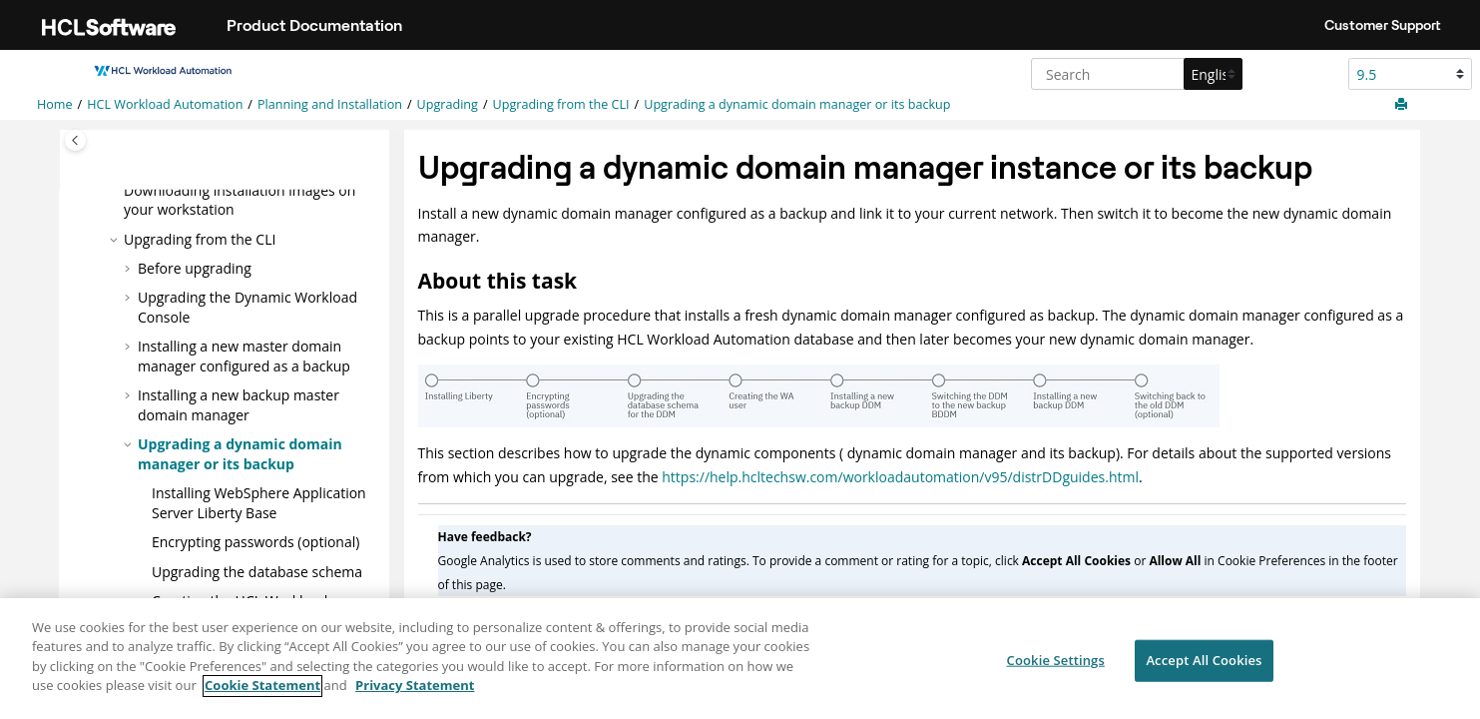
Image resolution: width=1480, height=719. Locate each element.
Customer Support (1382, 25)
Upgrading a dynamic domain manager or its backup (797, 104)
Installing (259, 501)
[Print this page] (1403, 105)
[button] (116, 189)
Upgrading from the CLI (561, 104)
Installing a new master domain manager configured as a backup (244, 355)
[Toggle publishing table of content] (75, 140)
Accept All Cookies (1203, 668)
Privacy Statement (414, 695)
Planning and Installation (329, 104)
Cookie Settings (1056, 668)
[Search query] (1134, 74)
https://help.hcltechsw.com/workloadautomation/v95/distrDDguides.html (900, 476)
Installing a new (238, 403)
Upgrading (447, 104)
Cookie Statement (262, 695)
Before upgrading (194, 267)
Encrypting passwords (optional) (255, 540)
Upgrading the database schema (257, 569)
